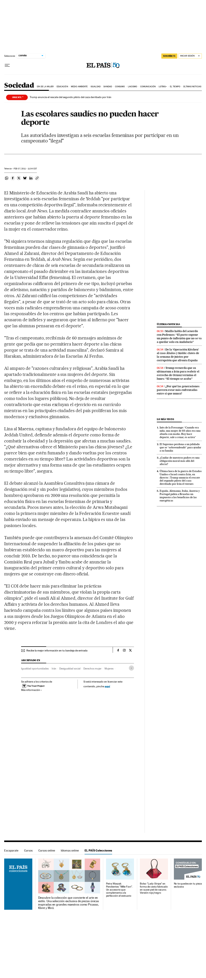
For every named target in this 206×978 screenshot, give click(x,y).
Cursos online (46, 850)
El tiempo (175, 86)
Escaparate (11, 850)
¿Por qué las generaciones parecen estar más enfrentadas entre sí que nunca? (178, 390)
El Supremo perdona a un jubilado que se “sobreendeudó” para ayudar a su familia (180, 447)
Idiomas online (70, 850)
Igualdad (96, 86)
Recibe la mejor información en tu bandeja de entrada (56, 650)
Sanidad (107, 86)
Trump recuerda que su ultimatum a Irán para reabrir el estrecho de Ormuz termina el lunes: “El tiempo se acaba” (178, 373)
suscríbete (169, 56)
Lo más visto (165, 419)
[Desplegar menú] (7, 65)
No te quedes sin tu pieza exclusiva (188, 885)
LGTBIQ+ (163, 86)
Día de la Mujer (45, 86)
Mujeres (109, 668)
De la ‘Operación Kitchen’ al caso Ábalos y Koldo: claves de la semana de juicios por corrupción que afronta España (178, 355)
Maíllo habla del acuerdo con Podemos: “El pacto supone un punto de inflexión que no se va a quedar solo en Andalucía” (179, 336)
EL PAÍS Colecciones (98, 850)
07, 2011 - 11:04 (25, 168)
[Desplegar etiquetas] (131, 668)
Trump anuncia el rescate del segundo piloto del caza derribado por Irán (70, 97)
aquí (107, 686)
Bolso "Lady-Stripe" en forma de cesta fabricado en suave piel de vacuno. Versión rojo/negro (154, 888)
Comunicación (148, 86)
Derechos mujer (92, 668)
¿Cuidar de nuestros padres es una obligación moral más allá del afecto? (180, 461)
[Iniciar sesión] (190, 56)
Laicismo (132, 86)
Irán (54, 668)
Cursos (28, 850)
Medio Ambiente (79, 86)
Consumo (120, 86)
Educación (62, 86)
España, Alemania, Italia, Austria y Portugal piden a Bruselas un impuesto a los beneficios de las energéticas (180, 495)
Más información (31, 689)
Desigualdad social (69, 668)
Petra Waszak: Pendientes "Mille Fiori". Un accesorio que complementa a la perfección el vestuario (119, 889)
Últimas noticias (192, 86)
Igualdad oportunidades (35, 668)
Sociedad (19, 85)
